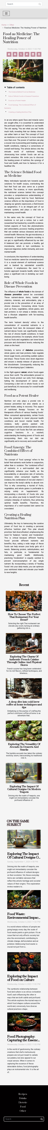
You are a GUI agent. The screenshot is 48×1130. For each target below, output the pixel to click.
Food (23, 1106)
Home (4, 25)
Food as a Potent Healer (17, 100)
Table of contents (16, 87)
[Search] (24, 4)
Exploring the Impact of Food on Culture (22, 978)
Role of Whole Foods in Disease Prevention (23, 96)
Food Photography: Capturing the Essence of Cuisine (23, 1040)
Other (11, 25)
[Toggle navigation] (6, 13)
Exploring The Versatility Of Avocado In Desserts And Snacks (24, 747)
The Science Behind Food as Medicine (21, 92)
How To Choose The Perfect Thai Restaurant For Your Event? (24, 617)
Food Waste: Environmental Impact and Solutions (23, 917)
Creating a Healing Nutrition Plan (19, 112)
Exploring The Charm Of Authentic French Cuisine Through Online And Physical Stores (24, 661)
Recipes (22, 1094)
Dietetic (23, 1102)
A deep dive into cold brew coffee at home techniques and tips (24, 704)
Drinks (22, 1098)
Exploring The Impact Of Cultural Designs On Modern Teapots (24, 789)
